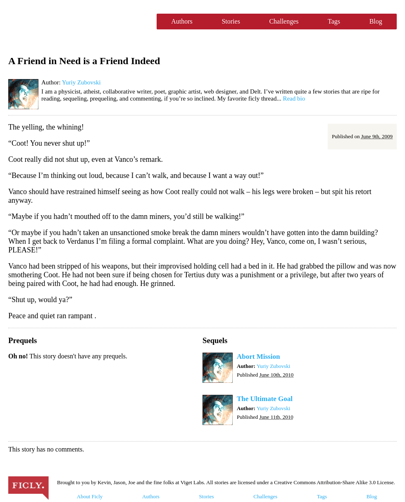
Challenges (283, 21)
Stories (231, 21)
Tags (334, 21)
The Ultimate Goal (265, 399)
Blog (375, 21)
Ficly (78, 21)
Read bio (294, 98)
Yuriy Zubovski (81, 82)
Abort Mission (258, 356)
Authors (182, 21)
